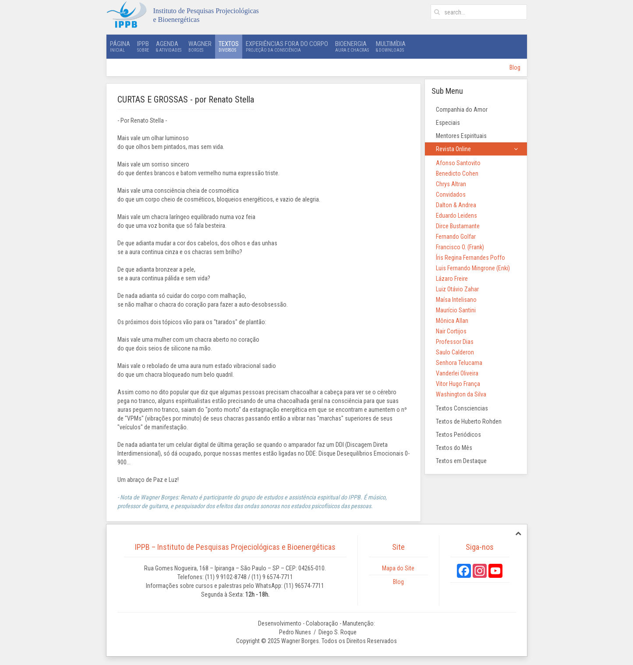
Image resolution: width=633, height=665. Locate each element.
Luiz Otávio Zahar (457, 289)
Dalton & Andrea (456, 205)
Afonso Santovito (458, 162)
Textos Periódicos (458, 434)
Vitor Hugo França (458, 383)
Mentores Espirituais (461, 135)
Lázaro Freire (452, 278)
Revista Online (453, 148)
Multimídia (391, 46)
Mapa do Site (398, 568)
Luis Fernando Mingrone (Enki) (473, 268)
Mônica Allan (452, 320)
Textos (229, 46)
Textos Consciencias (462, 408)
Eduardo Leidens (456, 215)
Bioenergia (352, 46)
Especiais (448, 122)
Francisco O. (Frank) (460, 247)
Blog (514, 67)
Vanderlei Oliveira (457, 373)
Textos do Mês (454, 447)
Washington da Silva (461, 394)
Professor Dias (455, 341)
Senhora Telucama (459, 362)
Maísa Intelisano (456, 299)
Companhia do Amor (462, 109)
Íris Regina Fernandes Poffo (470, 257)
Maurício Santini (456, 310)
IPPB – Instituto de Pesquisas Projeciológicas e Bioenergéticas (235, 547)
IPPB (143, 46)
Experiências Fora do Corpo (287, 46)
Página (120, 46)
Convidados (451, 194)
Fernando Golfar (456, 236)
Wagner (200, 46)
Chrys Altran (451, 183)
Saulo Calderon (455, 352)
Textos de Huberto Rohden (469, 421)
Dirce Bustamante (458, 226)
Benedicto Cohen (457, 173)
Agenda (168, 46)
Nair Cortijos (451, 331)
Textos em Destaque (461, 460)
